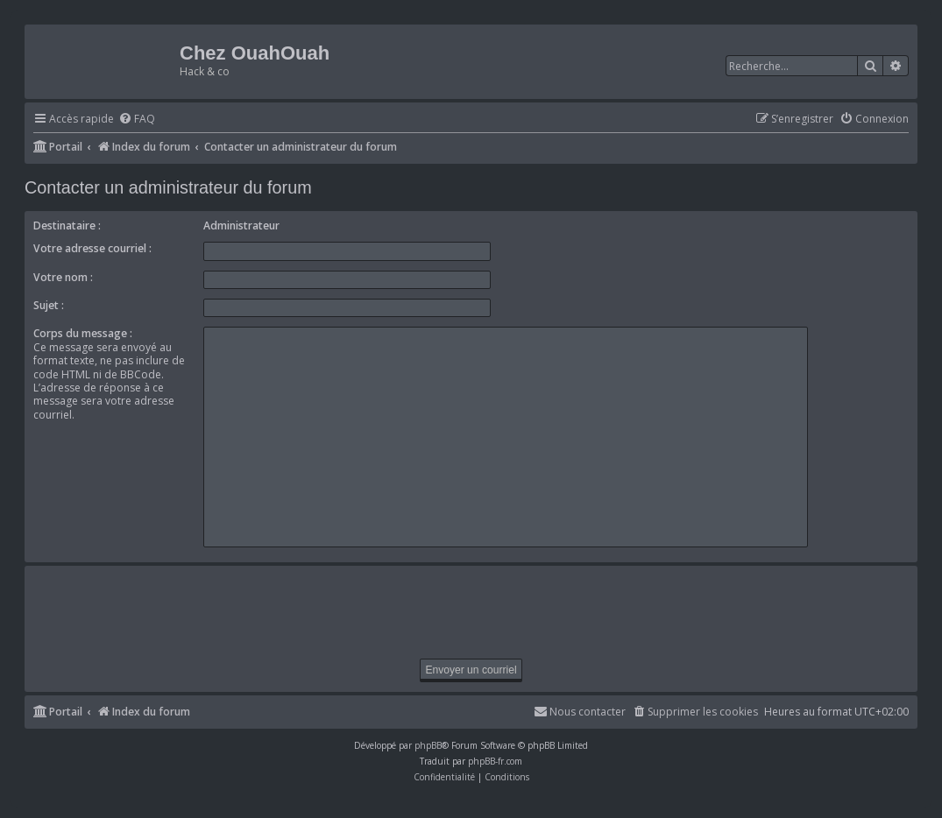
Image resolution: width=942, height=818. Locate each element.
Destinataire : (67, 225)
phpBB (428, 745)
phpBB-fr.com (495, 761)
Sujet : (48, 305)
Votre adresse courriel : (92, 248)
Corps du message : (82, 333)
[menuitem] (136, 119)
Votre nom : (63, 277)
